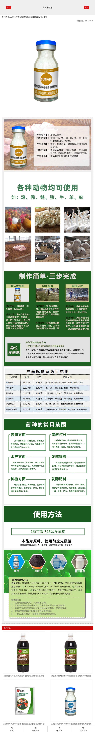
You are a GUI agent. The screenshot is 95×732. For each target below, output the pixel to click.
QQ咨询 (59, 728)
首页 (8, 7)
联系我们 (83, 728)
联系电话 (35, 728)
